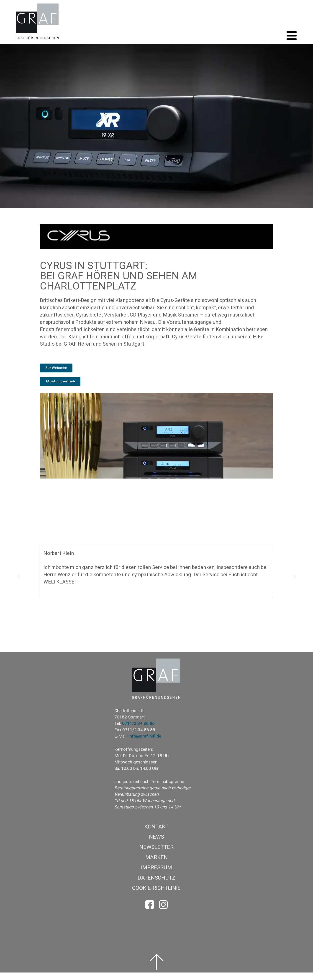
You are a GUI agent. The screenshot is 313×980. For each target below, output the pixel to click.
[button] (290, 43)
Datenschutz (156, 885)
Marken (156, 865)
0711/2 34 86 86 (138, 730)
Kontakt (156, 834)
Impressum (156, 875)
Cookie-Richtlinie (156, 895)
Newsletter (156, 854)
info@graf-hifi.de (145, 743)
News (156, 844)
